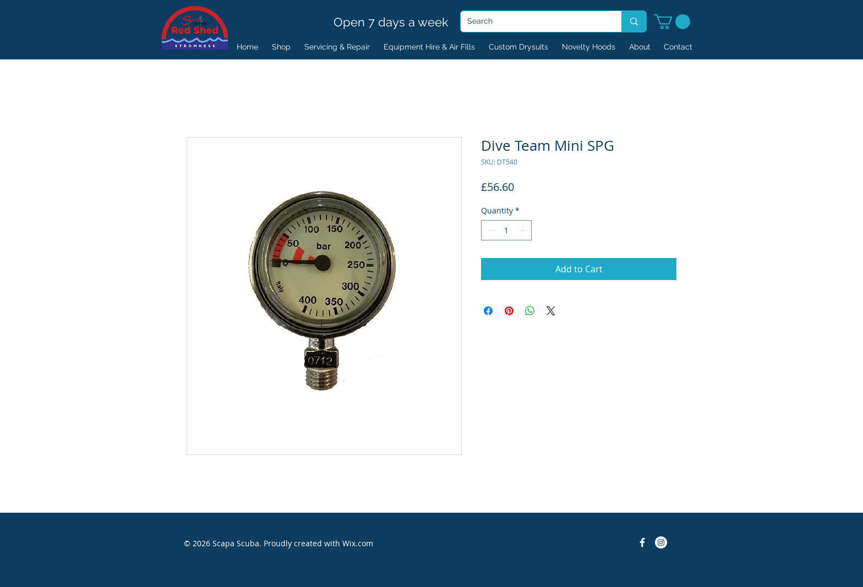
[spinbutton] (506, 230)
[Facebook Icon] (642, 542)
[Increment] (523, 230)
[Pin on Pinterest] (509, 310)
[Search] (532, 21)
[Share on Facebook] (488, 310)
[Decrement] (489, 230)
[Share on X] (551, 310)
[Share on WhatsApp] (530, 310)
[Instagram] (661, 542)
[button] (672, 21)
